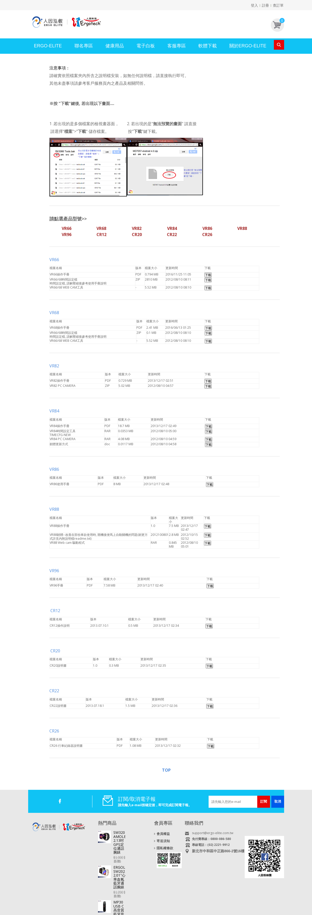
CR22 (54, 691)
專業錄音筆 (148, 899)
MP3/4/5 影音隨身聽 (175, 899)
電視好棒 (93, 899)
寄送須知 (163, 840)
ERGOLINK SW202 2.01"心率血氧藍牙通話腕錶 (131, 852)
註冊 (265, 5)
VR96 (54, 570)
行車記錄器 (128, 899)
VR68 (54, 312)
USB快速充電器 (246, 899)
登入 (254, 5)
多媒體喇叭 (201, 899)
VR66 (54, 259)
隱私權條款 (165, 848)
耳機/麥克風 (222, 899)
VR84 (54, 411)
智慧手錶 (110, 899)
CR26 (54, 731)
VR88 (54, 509)
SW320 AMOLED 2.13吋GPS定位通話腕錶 (131, 834)
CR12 (55, 610)
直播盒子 (76, 899)
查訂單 (278, 5)
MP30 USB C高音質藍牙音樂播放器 (131, 869)
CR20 (54, 651)
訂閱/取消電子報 (137, 798)
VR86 (54, 469)
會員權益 (163, 833)
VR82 (54, 366)
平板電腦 (60, 899)
